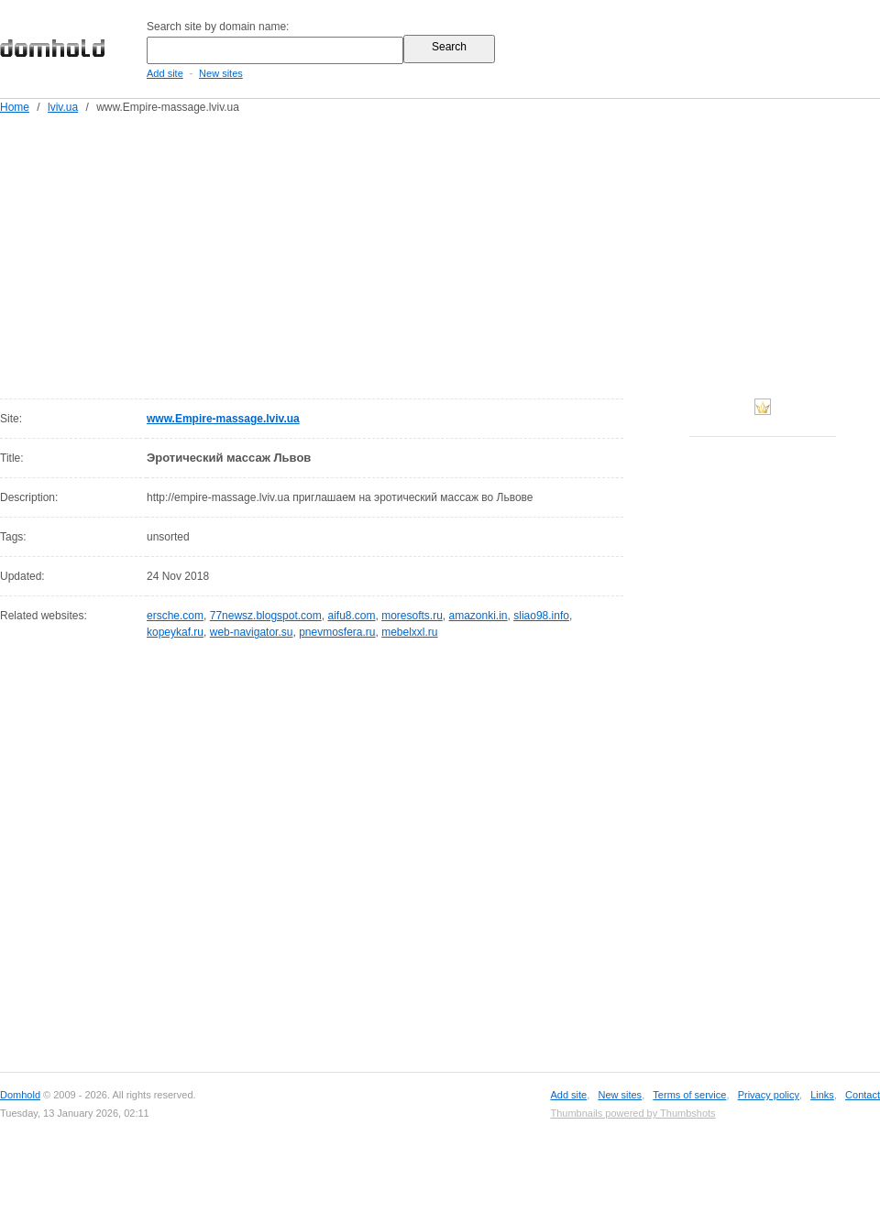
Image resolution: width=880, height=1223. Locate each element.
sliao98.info (541, 615)
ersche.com (175, 615)
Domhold (20, 1094)
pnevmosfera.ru (337, 632)
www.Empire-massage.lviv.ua (223, 418)
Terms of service (689, 1094)
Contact (862, 1094)
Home (14, 107)
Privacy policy (768, 1094)
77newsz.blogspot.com (266, 615)
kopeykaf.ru (175, 632)
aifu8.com (351, 615)
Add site (165, 73)
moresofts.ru (412, 615)
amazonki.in (478, 615)
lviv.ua (63, 107)
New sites (221, 73)
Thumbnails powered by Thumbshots (632, 1113)
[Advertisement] (444, 253)
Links (822, 1094)
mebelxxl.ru (409, 632)
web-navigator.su (251, 632)
